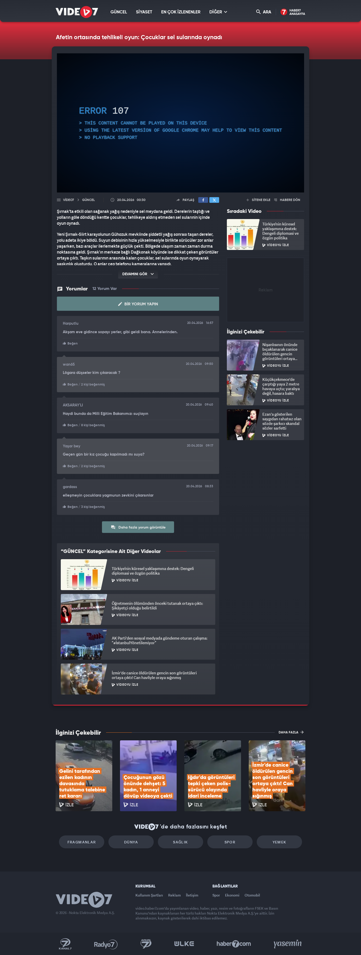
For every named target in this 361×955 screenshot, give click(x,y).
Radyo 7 (106, 944)
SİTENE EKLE (258, 200)
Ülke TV (184, 944)
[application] (180, 122)
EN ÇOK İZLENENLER (180, 12)
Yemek (279, 842)
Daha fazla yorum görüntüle (138, 527)
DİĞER (218, 12)
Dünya (131, 842)
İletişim (192, 895)
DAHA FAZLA (291, 732)
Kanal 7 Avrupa (146, 944)
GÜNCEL (118, 12)
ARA (263, 12)
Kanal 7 (65, 944)
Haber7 (234, 944)
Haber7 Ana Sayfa (292, 12)
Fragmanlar (81, 842)
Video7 (68, 200)
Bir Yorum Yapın (138, 304)
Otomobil (252, 895)
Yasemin (288, 944)
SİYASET (144, 12)
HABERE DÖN (287, 200)
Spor (230, 842)
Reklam (174, 895)
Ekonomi (232, 895)
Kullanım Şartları (149, 895)
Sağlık (180, 842)
